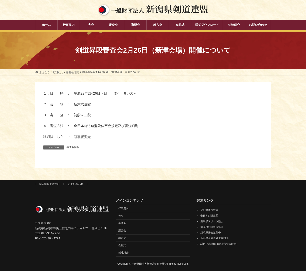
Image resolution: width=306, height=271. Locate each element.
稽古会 (122, 237)
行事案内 (123, 208)
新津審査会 (82, 136)
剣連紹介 (123, 252)
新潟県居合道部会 (210, 232)
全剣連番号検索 (209, 209)
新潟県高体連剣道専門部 (214, 238)
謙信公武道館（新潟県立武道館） (219, 243)
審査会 (122, 223)
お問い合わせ (75, 184)
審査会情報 (73, 147)
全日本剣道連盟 (209, 215)
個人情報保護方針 (49, 184)
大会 (120, 215)
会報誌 (122, 245)
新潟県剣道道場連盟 (211, 226)
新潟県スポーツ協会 (211, 221)
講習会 (122, 230)
